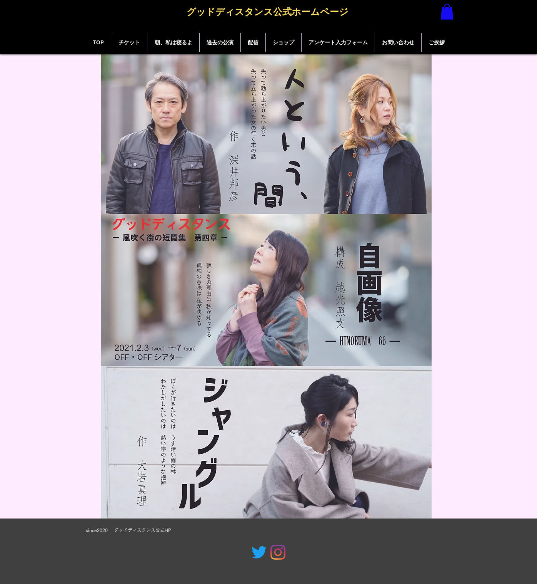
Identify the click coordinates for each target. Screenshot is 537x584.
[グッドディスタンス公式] (259, 552)
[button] (447, 12)
